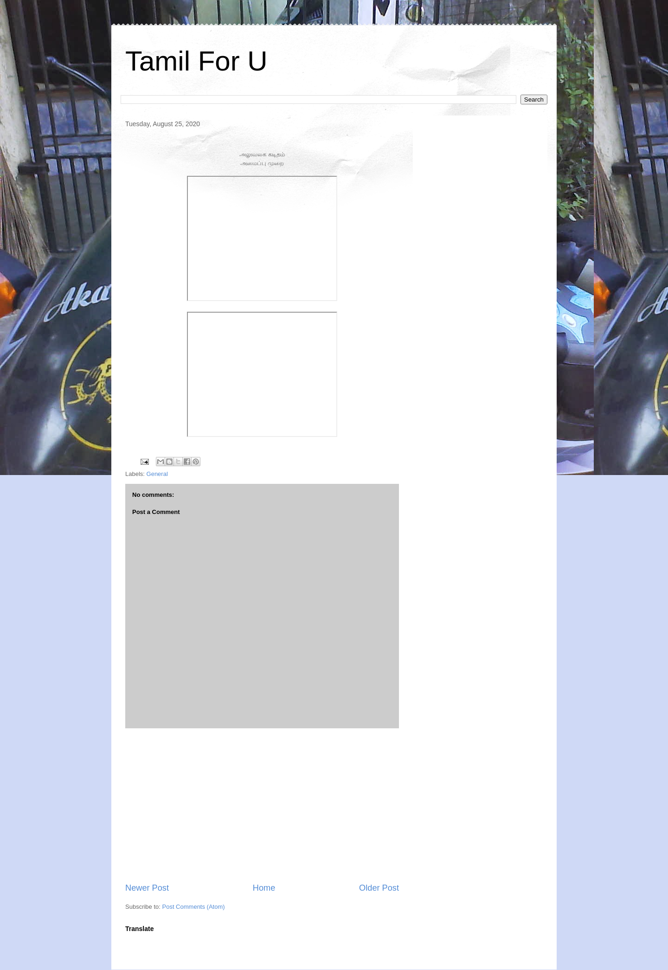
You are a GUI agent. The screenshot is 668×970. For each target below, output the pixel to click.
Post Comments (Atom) (193, 906)
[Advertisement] (262, 805)
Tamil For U (196, 61)
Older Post (379, 888)
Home (264, 888)
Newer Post (147, 888)
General (157, 473)
